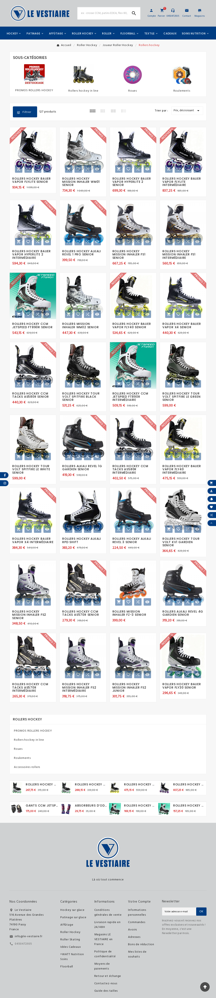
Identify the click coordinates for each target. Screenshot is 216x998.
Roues (132, 90)
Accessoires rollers (27, 767)
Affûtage (66, 924)
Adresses (134, 937)
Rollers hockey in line (83, 90)
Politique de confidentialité (105, 954)
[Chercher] (103, 13)
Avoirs (132, 929)
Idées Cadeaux (70, 947)
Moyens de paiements (102, 966)
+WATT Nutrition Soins (72, 957)
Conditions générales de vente (108, 912)
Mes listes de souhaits (137, 954)
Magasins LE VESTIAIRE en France (103, 939)
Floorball (66, 966)
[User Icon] (151, 10)
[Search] (134, 13)
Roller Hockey (70, 932)
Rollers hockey (27, 719)
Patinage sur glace (73, 917)
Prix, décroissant (187, 110)
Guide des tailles (106, 991)
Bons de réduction (141, 944)
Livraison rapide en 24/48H (107, 925)
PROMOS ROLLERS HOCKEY (34, 90)
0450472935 (23, 943)
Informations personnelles (137, 912)
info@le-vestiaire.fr (28, 936)
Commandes (136, 922)
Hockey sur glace (72, 910)
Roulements (181, 90)
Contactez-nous (105, 983)
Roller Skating (70, 939)
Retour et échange (107, 976)
